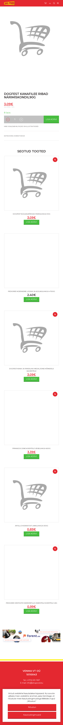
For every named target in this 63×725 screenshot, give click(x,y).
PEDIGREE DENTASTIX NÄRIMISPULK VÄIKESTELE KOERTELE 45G (31, 603)
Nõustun (32, 707)
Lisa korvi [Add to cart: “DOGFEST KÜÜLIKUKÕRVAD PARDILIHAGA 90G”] (31, 222)
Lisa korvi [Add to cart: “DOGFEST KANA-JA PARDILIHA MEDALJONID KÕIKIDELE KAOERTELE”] (31, 379)
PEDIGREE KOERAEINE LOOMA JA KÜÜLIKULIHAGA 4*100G (31, 291)
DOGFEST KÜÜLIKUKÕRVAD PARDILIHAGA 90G (31, 214)
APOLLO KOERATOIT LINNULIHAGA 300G (31, 526)
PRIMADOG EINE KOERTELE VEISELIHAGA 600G (31, 448)
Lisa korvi (51, 119)
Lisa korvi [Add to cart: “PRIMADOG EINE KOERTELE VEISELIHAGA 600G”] (31, 456)
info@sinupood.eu (35, 683)
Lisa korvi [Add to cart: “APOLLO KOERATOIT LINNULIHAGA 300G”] (31, 533)
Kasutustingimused (32, 715)
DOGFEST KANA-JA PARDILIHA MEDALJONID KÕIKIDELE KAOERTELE (31, 370)
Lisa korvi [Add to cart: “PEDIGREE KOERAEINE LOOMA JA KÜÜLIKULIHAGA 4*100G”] (31, 299)
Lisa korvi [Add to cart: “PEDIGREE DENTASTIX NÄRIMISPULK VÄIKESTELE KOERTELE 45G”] (31, 611)
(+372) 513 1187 (33, 680)
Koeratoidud (19, 136)
